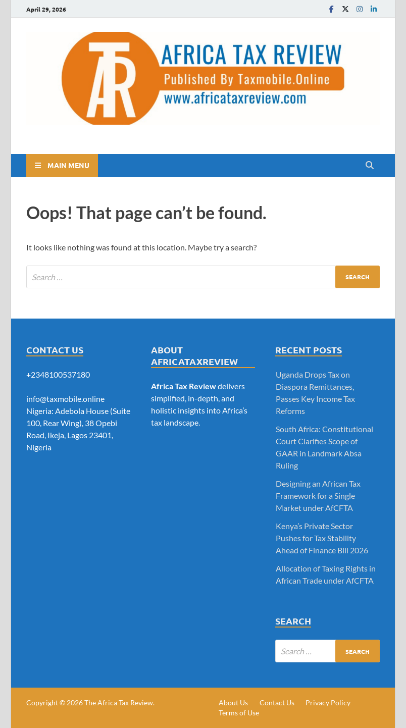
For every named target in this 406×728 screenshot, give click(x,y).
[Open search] (369, 165)
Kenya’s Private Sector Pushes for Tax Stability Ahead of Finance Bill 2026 (322, 538)
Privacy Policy (328, 702)
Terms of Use (239, 712)
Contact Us (277, 702)
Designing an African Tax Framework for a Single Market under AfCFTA (318, 495)
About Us (233, 702)
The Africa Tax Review (118, 702)
